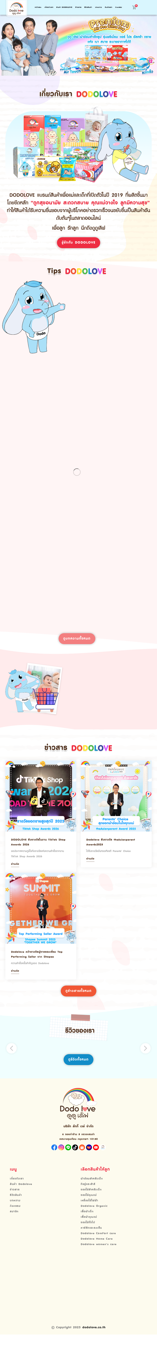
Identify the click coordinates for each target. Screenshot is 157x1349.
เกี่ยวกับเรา (49, 7)
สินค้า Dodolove (64, 7)
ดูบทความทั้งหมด (77, 645)
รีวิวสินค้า (88, 7)
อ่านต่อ (15, 872)
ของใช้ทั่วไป (88, 1236)
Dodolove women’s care (100, 1258)
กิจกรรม (118, 7)
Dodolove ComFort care (99, 1247)
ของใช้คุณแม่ (89, 1208)
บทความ (98, 7)
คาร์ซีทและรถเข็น (91, 1241)
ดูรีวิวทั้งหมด (78, 1071)
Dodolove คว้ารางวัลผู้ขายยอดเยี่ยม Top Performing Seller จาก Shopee (40, 963)
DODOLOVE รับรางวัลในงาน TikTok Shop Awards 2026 (36, 849)
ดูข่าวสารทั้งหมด (78, 1002)
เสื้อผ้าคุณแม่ (89, 1230)
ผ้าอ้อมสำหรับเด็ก (92, 1191)
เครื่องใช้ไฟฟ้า (90, 1213)
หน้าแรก (38, 7)
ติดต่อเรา (108, 7)
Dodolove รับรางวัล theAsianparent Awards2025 (113, 849)
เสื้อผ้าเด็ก (87, 1225)
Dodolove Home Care (98, 1253)
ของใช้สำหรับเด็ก (91, 1202)
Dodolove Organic (95, 1219)
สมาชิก (14, 1225)
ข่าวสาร (78, 7)
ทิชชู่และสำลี (88, 1197)
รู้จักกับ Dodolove (78, 243)
